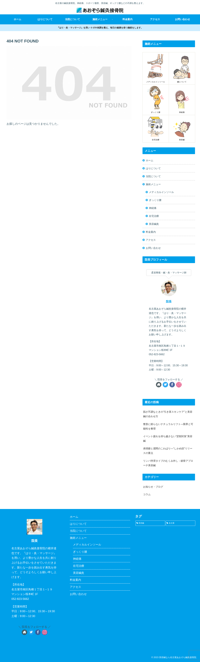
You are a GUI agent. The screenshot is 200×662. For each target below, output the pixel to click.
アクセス (151, 239)
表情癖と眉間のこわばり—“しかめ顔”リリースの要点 (167, 450)
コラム (147, 494)
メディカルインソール (161, 192)
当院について (153, 176)
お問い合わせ (153, 248)
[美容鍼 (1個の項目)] (150, 523)
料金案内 (151, 231)
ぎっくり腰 (155, 200)
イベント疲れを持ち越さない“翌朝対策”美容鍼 (167, 438)
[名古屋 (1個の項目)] (180, 523)
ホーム (149, 160)
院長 (169, 301)
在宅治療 (154, 216)
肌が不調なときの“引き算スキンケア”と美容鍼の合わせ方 (167, 414)
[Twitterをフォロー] (165, 384)
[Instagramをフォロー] (179, 384)
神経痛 (152, 208)
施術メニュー (153, 184)
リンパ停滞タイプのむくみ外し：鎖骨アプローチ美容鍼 (168, 463)
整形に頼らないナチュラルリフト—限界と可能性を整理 (168, 426)
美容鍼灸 (154, 223)
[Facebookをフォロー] (172, 384)
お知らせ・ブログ (153, 486)
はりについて (153, 168)
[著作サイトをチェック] (158, 384)
